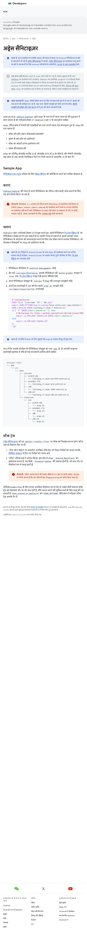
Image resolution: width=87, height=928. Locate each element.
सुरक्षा (5, 914)
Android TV (64, 920)
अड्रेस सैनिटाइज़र (34, 61)
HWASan (15, 79)
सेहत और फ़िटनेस (37, 911)
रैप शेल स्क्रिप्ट (70, 233)
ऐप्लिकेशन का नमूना (12, 174)
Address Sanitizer (25, 117)
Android (6, 905)
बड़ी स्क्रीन (62, 903)
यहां (66, 339)
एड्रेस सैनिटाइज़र (55, 61)
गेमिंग (33, 903)
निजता (33, 920)
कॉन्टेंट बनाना (24, 39)
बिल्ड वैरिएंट (40, 174)
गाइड (34, 39)
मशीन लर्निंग (35, 907)
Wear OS (63, 907)
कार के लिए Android (66, 915)
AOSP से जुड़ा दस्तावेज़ (66, 64)
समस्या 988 (46, 214)
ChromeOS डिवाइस (66, 911)
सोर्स (4, 918)
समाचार (5, 922)
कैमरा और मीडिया (37, 915)
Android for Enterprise (12, 909)
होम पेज (6, 39)
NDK (5, 11)
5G (32, 924)
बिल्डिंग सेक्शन (15, 453)
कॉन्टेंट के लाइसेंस (37, 507)
